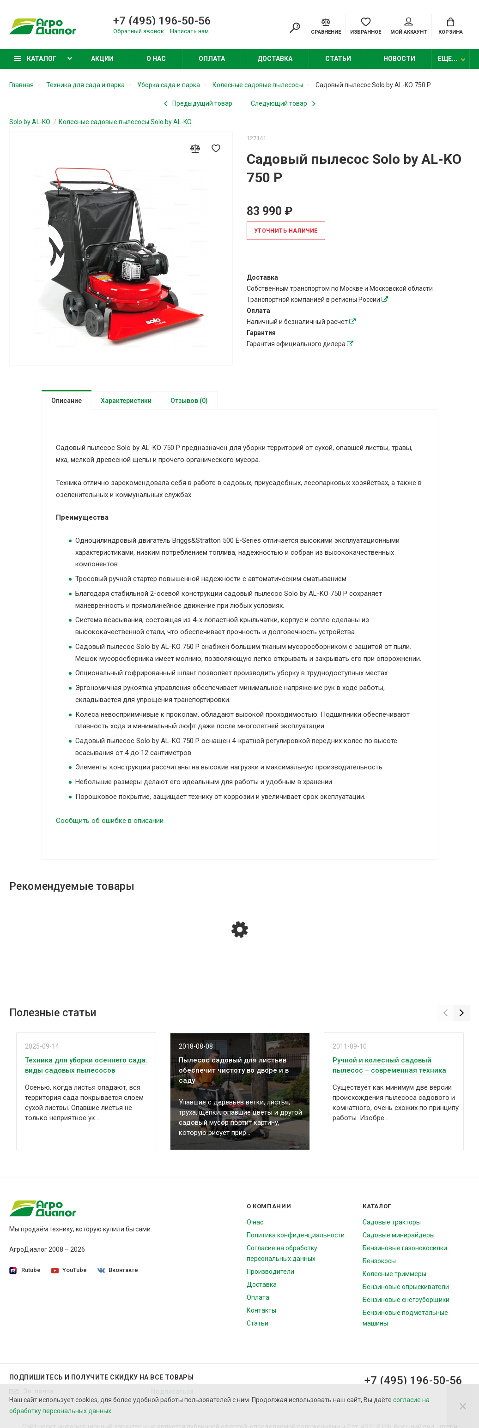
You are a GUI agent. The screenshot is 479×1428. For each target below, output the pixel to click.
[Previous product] (198, 103)
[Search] (294, 27)
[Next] (462, 1013)
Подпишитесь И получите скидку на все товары (101, 1377)
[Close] (463, 1406)
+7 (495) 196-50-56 (162, 20)
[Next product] (283, 103)
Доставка (274, 58)
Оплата (212, 58)
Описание (66, 400)
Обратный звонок (138, 31)
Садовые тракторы (392, 1222)
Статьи (338, 58)
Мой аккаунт (408, 26)
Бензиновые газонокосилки (405, 1248)
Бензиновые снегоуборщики (406, 1299)
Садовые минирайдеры (399, 1235)
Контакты (261, 1310)
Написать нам (189, 31)
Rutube (25, 1270)
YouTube (69, 1269)
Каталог (35, 58)
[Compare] (326, 25)
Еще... (447, 58)
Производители (270, 1271)
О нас (156, 58)
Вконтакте (117, 1269)
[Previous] (445, 1013)
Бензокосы (379, 1261)
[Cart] (450, 25)
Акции (102, 58)
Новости (399, 58)
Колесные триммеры (394, 1274)
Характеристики (126, 400)
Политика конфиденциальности (296, 1235)
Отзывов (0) (189, 400)
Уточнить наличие (286, 231)
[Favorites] (366, 25)
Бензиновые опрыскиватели (406, 1286)
